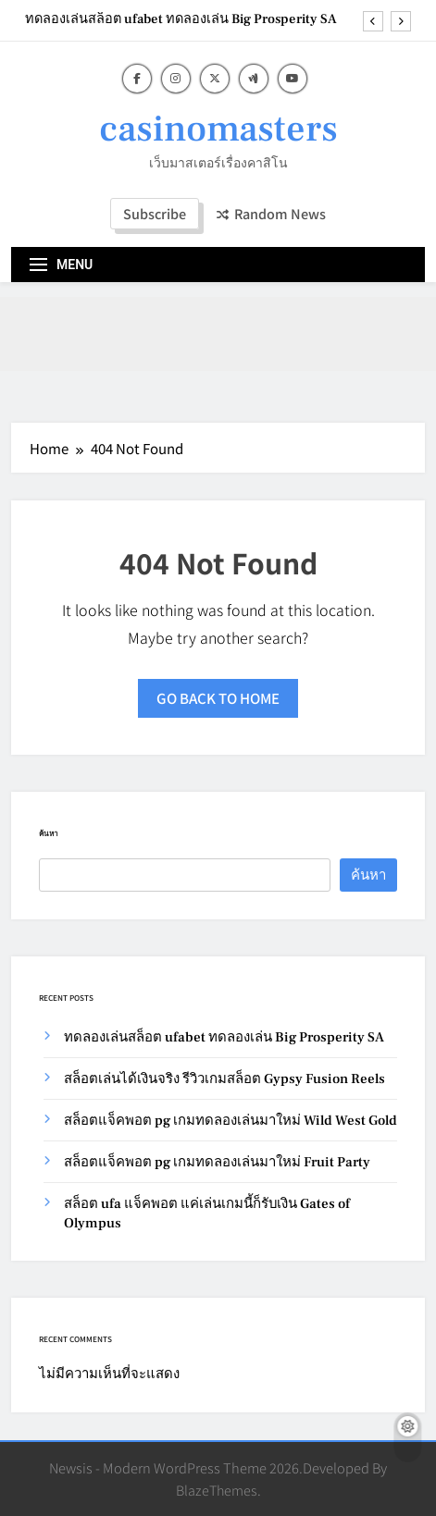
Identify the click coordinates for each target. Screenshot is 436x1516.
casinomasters (218, 129)
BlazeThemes (216, 1489)
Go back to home (218, 698)
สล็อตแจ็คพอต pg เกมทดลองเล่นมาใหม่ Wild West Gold (230, 1120)
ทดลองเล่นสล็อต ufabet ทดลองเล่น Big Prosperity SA (181, 19)
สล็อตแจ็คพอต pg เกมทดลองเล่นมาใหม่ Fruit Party (217, 1162)
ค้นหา (48, 833)
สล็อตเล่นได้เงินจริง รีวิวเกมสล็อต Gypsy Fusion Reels (224, 1079)
